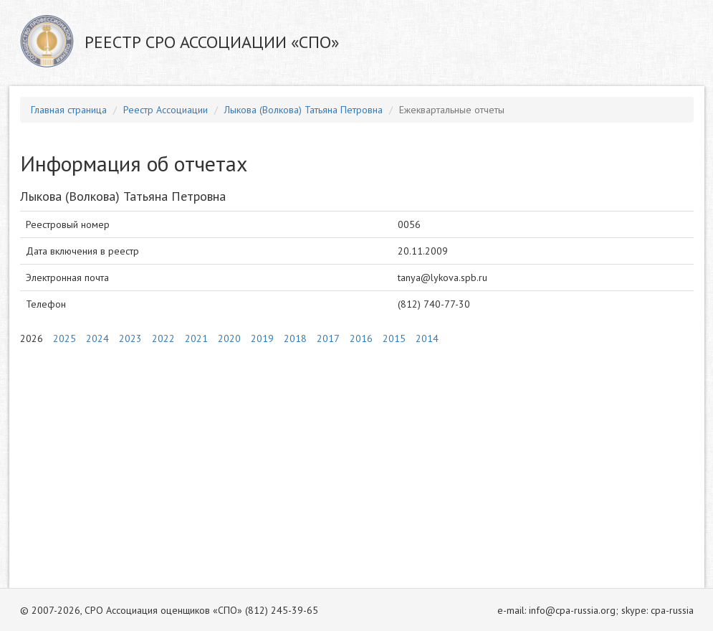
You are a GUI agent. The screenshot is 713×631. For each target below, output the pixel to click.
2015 (394, 338)
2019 (262, 338)
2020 (229, 338)
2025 (64, 338)
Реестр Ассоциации (165, 109)
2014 (427, 338)
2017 (328, 338)
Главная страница (69, 109)
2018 (295, 338)
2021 (196, 338)
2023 (130, 338)
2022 (163, 338)
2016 (361, 338)
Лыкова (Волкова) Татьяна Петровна (303, 109)
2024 (97, 338)
